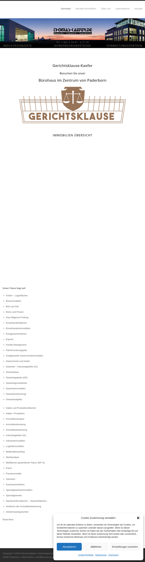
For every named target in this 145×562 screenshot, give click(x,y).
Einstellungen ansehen (125, 546)
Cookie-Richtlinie (86, 555)
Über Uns (106, 9)
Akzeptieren (69, 546)
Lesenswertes (122, 9)
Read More (8, 519)
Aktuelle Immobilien (85, 9)
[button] (138, 518)
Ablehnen (95, 546)
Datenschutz (101, 555)
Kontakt (138, 9)
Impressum (113, 555)
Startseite (66, 9)
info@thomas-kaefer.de (47, 557)
